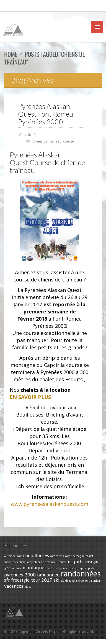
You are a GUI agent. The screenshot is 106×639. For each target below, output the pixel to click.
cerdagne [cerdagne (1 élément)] (78, 556)
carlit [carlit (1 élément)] (68, 556)
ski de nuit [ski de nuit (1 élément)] (83, 580)
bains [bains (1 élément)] (20, 556)
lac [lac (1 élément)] (13, 568)
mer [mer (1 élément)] (18, 568)
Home (10, 54)
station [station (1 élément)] (95, 580)
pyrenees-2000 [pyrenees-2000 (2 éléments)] (20, 574)
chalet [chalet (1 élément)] (89, 556)
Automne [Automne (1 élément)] (9, 556)
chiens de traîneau (47, 141)
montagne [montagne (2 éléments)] (33, 567)
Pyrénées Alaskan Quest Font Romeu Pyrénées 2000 (45, 114)
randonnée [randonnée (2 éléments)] (48, 574)
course (68, 141)
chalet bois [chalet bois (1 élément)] (11, 562)
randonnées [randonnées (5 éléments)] (81, 573)
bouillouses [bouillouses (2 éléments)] (37, 555)
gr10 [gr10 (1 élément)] (7, 568)
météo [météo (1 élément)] (49, 568)
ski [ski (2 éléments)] (57, 580)
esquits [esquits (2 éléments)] (75, 561)
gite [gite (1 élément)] (96, 562)
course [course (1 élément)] (63, 562)
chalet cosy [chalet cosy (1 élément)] (26, 562)
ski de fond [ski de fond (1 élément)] (68, 580)
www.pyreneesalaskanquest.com (49, 504)
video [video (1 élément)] (28, 587)
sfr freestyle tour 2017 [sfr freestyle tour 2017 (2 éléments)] (28, 580)
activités (30, 134)
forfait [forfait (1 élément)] (88, 562)
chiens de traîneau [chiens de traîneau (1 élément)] (45, 562)
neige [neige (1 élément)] (58, 568)
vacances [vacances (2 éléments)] (13, 586)
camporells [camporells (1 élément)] (57, 556)
